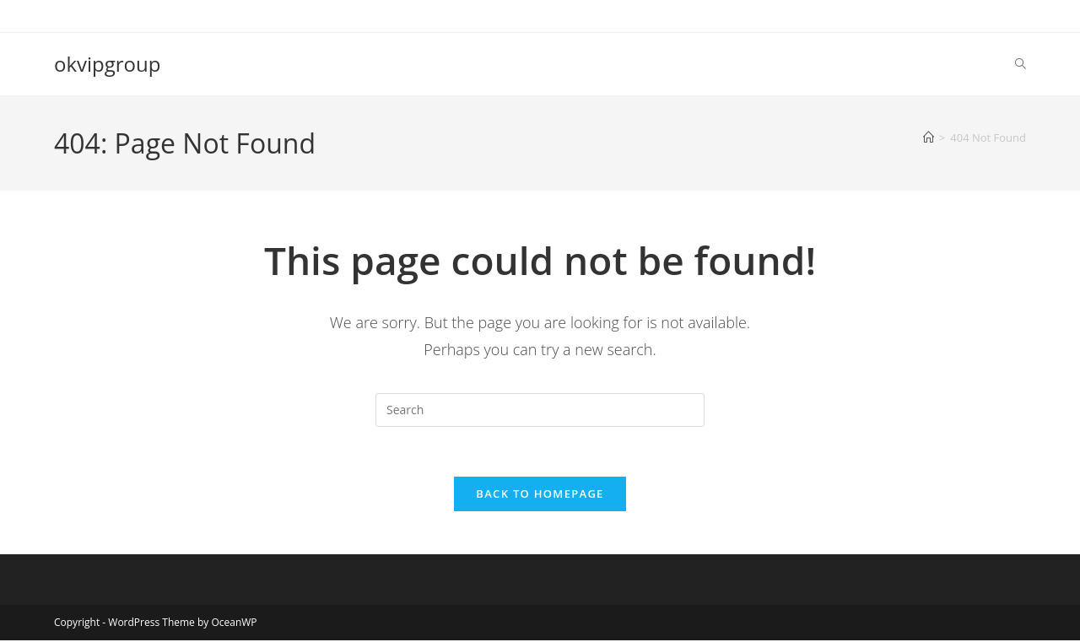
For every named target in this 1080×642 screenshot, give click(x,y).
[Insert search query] (540, 410)
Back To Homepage (539, 495)
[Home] (928, 137)
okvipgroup (107, 64)
